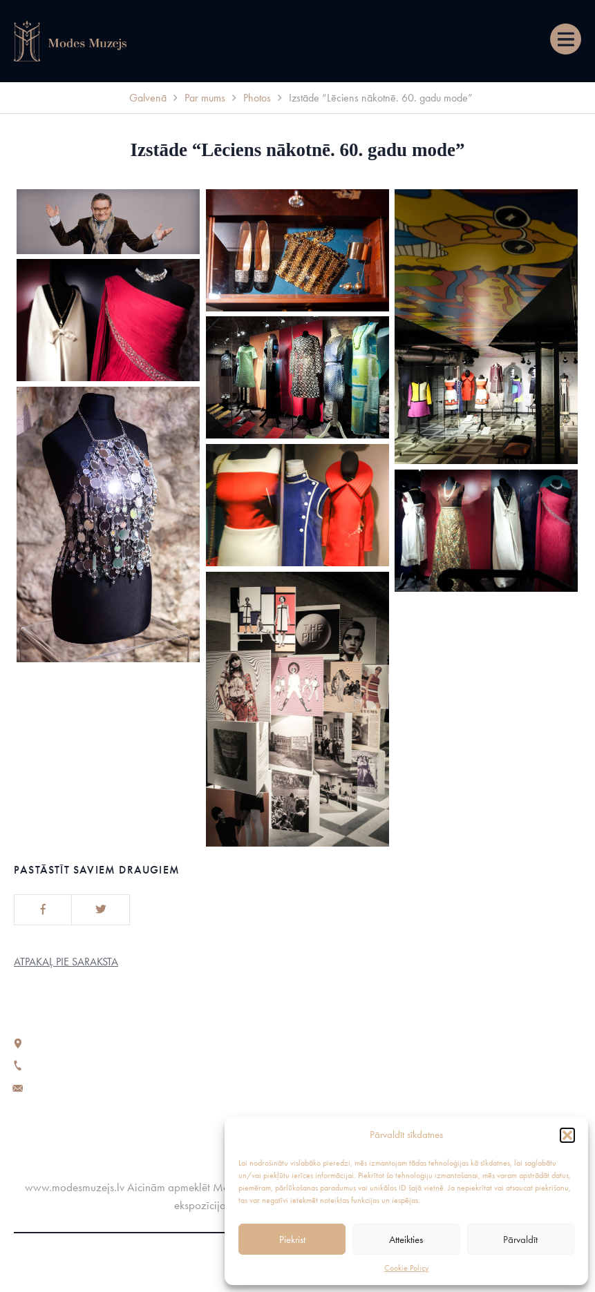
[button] (567, 1135)
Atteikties (406, 1239)
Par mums (205, 97)
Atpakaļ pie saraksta (66, 961)
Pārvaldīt (520, 1239)
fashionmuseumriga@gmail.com (102, 1086)
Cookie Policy (406, 1267)
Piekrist (292, 1239)
